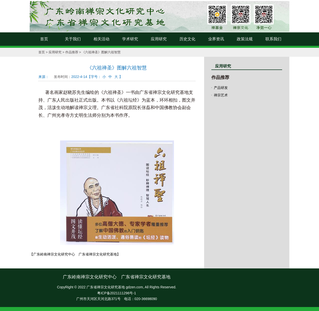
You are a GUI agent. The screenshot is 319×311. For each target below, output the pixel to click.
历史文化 (187, 39)
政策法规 (245, 39)
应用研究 (159, 39)
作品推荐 (71, 52)
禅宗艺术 (221, 95)
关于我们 (73, 39)
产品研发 (221, 88)
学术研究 (130, 39)
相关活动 (101, 39)
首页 (44, 39)
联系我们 (273, 39)
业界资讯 (216, 39)
